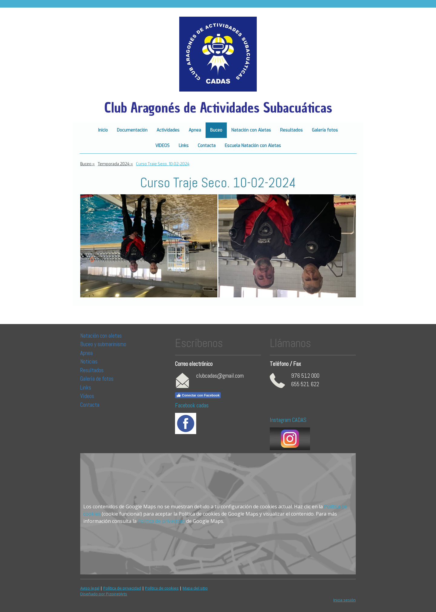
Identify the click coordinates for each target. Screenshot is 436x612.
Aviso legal (89, 588)
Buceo (216, 130)
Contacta (207, 146)
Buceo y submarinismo (103, 344)
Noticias (89, 361)
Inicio (103, 130)
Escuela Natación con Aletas (253, 146)
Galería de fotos (97, 379)
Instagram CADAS (288, 420)
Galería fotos (325, 130)
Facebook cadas (192, 405)
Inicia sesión (344, 600)
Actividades (168, 130)
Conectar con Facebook (198, 395)
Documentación (132, 130)
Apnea (195, 130)
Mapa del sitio (195, 588)
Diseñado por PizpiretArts (103, 594)
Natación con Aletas (251, 130)
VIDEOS (162, 146)
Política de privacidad (161, 521)
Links (184, 146)
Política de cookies (162, 588)
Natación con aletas (101, 335)
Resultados (291, 130)
